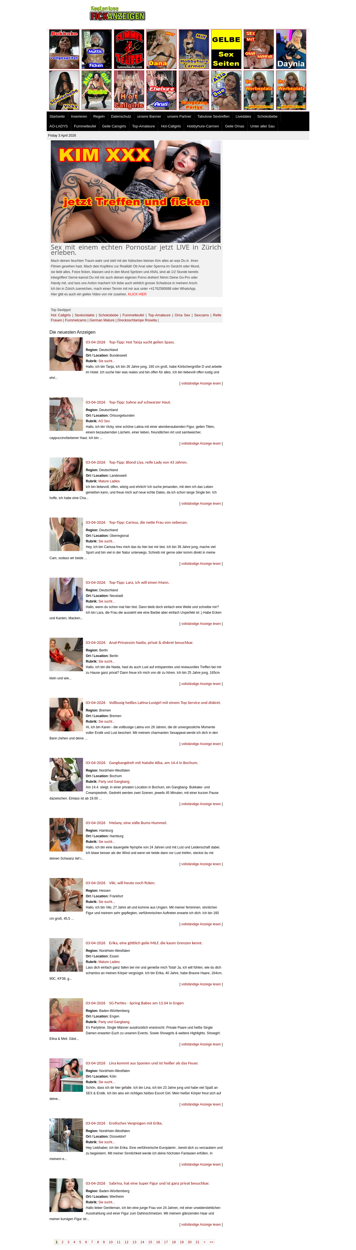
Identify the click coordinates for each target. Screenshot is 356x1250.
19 (182, 1242)
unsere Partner (179, 116)
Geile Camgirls (114, 126)
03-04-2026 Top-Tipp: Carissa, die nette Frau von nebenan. (137, 522)
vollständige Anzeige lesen (201, 383)
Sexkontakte (84, 315)
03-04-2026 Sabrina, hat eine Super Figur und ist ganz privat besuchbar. (147, 1183)
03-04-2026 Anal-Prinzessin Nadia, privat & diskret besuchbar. (139, 642)
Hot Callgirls (61, 315)
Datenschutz (121, 116)
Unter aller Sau (262, 126)
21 (198, 1242)
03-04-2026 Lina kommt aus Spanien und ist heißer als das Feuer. (142, 1063)
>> (211, 1242)
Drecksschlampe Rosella (137, 320)
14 (142, 1242)
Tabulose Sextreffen (213, 116)
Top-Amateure (143, 126)
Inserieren (79, 116)
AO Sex (104, 421)
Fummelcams (76, 320)
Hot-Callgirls (171, 126)
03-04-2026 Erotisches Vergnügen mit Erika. (124, 1123)
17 (166, 1242)
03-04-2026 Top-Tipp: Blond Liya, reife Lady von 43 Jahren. (137, 462)
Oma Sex (182, 315)
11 (118, 1242)
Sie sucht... (106, 361)
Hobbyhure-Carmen (203, 126)
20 (189, 1242)
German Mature (102, 320)
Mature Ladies (109, 481)
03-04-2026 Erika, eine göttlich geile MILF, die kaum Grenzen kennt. (144, 942)
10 (111, 1242)
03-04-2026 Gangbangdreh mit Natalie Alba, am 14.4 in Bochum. (142, 762)
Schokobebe (267, 116)
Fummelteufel (85, 126)
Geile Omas (234, 126)
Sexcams (201, 315)
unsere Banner (149, 116)
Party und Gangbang (113, 782)
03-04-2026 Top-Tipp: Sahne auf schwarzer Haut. (128, 402)
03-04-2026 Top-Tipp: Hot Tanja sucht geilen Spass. (130, 342)
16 (158, 1242)
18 (174, 1242)
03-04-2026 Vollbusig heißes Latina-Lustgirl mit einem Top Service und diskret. (153, 702)
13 (134, 1242)
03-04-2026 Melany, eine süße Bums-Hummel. (126, 822)
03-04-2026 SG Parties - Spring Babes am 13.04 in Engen (135, 1002)
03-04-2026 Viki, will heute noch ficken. (120, 882)
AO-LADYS (58, 126)
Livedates (243, 116)
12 (127, 1242)
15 (150, 1242)
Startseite (57, 116)
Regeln (99, 116)
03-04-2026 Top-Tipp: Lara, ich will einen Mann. (127, 582)
